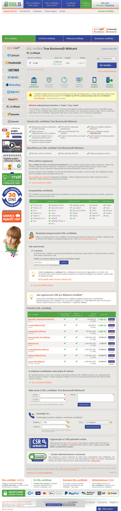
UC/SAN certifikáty (47, 38)
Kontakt (62, 11)
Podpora (86, 4)
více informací (73, 502)
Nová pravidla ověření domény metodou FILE (55, 279)
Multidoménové (103, 480)
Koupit (111, 319)
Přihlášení (100, 5)
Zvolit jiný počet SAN (109, 49)
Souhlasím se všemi (54, 505)
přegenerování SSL (90, 239)
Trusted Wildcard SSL (36, 325)
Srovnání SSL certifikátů (75, 480)
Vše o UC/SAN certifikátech (42, 382)
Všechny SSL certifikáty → (40, 473)
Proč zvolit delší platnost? (107, 71)
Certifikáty (70, 4)
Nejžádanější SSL (10, 11)
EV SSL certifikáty (43, 480)
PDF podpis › (17, 137)
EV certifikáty (11, 38)
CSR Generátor (72, 443)
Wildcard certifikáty (75, 38)
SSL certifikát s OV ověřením (39, 177)
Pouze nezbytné (69, 505)
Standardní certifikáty (103, 38)
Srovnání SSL (25, 11)
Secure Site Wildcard (36, 361)
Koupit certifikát (106, 11)
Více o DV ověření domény (43, 285)
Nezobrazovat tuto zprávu (56, 98)
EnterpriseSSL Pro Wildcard (39, 337)
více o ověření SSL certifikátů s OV (69, 469)
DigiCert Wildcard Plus (37, 355)
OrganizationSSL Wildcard (38, 349)
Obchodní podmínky (16, 501)
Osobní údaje (6, 501)
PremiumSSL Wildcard (37, 331)
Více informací (39, 98)
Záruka (92, 131)
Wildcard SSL (33, 343)
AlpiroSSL (10, 509)
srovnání (111, 321)
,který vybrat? (12, 250)
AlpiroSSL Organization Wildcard (41, 319)
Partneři (4, 509)
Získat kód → (96, 461)
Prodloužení (37, 11)
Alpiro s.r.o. (20, 505)
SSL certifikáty (32, 4)
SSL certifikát (13, 480)
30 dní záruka (27, 501)
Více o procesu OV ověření (42, 183)
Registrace (110, 5)
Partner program (51, 11)
